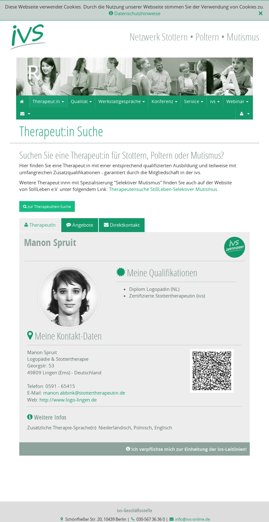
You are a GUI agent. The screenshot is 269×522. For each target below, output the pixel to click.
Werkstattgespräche (120, 101)
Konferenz (162, 101)
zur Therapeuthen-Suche (47, 206)
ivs (213, 101)
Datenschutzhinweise (134, 13)
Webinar (235, 101)
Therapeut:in (46, 101)
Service (191, 101)
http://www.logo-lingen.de (68, 399)
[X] (262, 13)
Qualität (79, 101)
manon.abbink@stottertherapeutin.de (84, 393)
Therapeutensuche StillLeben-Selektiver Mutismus (163, 189)
